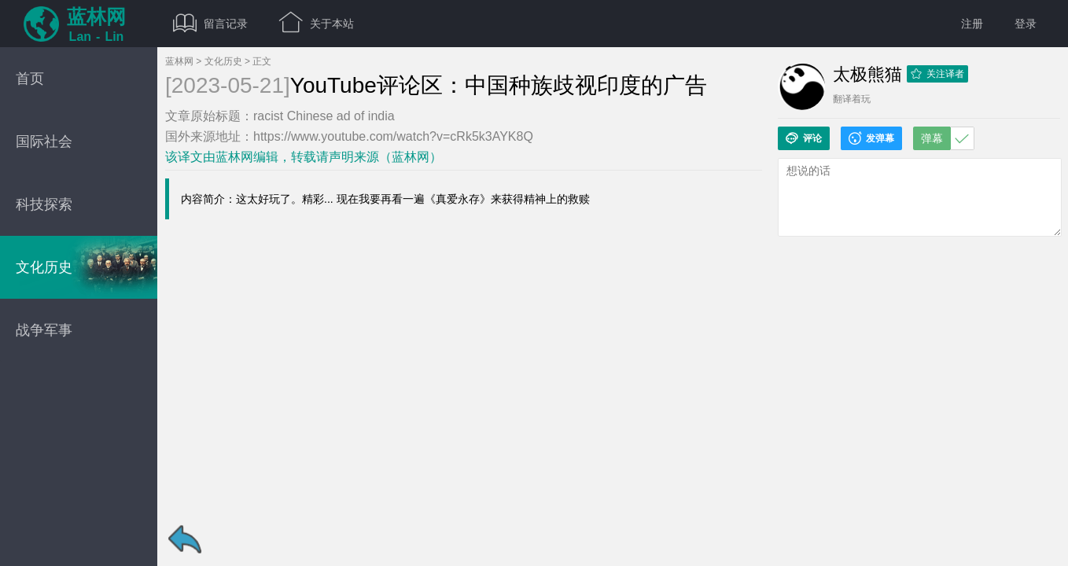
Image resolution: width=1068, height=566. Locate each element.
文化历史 (223, 61)
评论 (804, 138)
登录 (1026, 23)
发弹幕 (871, 138)
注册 (972, 23)
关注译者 (937, 73)
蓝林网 (179, 61)
